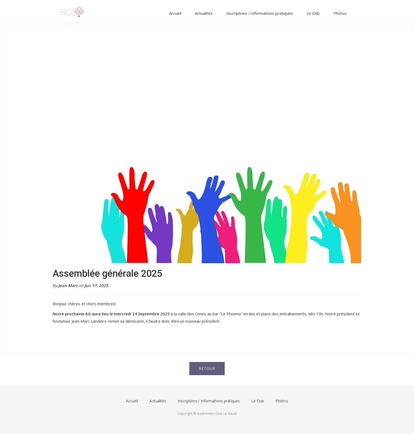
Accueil (175, 13)
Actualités (204, 13)
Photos (340, 13)
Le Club (313, 13)
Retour (207, 368)
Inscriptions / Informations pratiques (259, 13)
